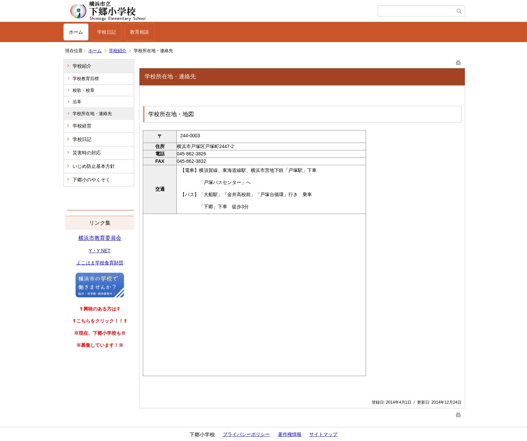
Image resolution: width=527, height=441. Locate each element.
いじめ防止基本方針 (94, 166)
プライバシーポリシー (246, 434)
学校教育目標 (86, 78)
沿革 (77, 101)
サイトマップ (323, 434)
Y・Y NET (99, 250)
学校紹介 (117, 50)
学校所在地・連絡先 (92, 113)
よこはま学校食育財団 (99, 262)
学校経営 (82, 125)
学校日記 (106, 32)
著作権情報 (289, 434)
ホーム (76, 32)
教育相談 (139, 32)
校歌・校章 (83, 90)
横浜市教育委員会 (99, 238)
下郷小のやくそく (91, 179)
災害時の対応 (87, 152)
